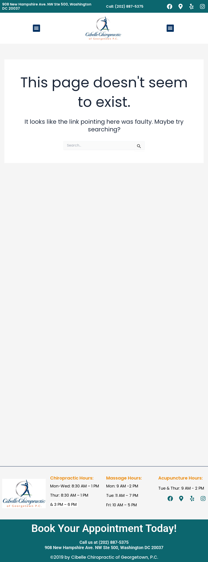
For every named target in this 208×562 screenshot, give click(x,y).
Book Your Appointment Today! (104, 528)
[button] (36, 28)
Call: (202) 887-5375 (124, 6)
